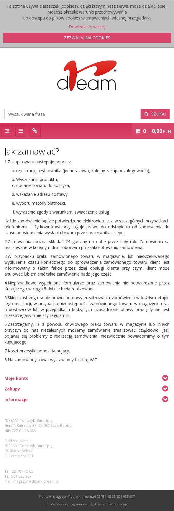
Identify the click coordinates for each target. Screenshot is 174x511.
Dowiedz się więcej (87, 27)
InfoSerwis (54, 504)
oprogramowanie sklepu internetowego (96, 504)
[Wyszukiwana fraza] (72, 114)
